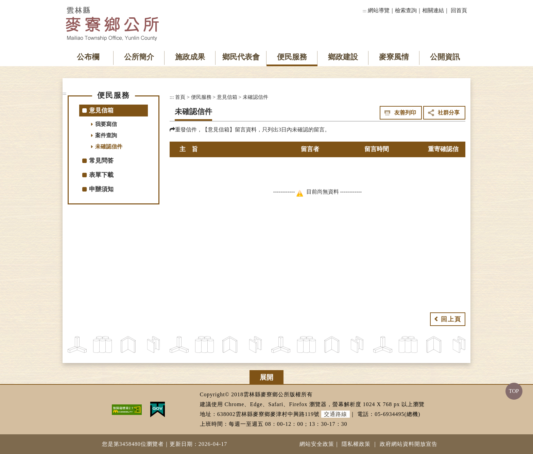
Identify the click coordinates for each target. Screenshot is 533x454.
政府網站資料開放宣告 (408, 444)
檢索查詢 (406, 10)
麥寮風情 (394, 57)
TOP (514, 391)
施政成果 (190, 57)
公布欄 (88, 57)
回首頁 (459, 10)
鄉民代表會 (241, 57)
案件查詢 (106, 135)
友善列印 (405, 112)
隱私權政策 (356, 444)
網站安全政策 (316, 444)
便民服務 (292, 57)
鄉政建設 (343, 57)
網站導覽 (379, 10)
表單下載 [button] (101, 174)
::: (364, 10)
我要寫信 (106, 124)
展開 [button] (266, 377)
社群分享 (449, 112)
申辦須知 (101, 189)
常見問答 (101, 160)
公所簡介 (139, 57)
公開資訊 (445, 57)
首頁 (180, 97)
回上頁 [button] (451, 319)
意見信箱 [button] (101, 110)
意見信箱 (227, 97)
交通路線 (335, 414)
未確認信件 (108, 146)
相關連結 (433, 10)
